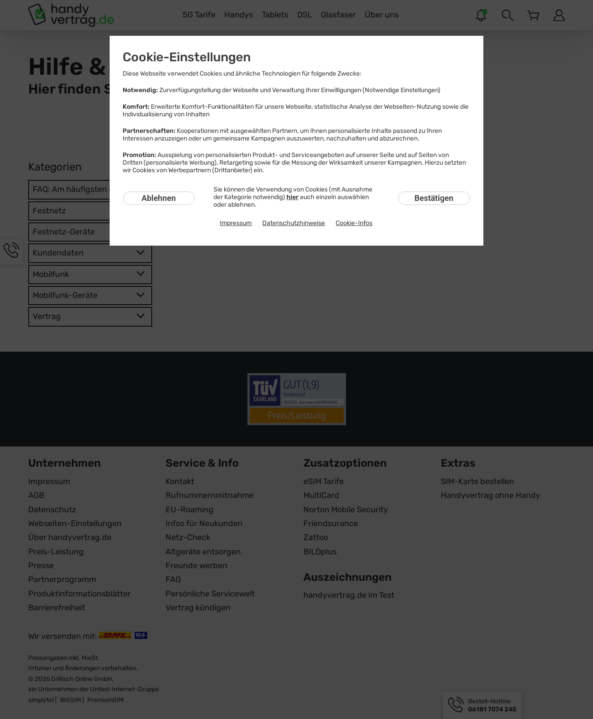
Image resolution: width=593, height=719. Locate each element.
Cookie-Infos (354, 223)
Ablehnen (158, 198)
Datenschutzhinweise (293, 223)
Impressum (236, 223)
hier (292, 197)
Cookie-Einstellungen (187, 57)
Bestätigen (433, 198)
